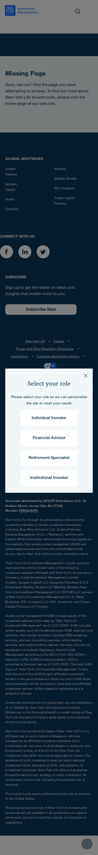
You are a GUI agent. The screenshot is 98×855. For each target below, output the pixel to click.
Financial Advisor (49, 438)
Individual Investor (49, 418)
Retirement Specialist (49, 458)
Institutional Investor (49, 478)
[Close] (85, 375)
